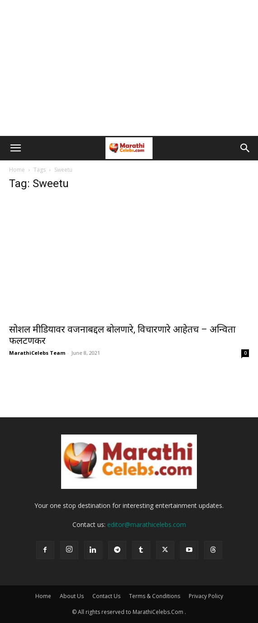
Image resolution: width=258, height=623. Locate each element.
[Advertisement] (129, 68)
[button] (15, 148)
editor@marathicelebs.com (146, 524)
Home (17, 170)
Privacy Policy (206, 596)
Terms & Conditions (154, 596)
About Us (72, 596)
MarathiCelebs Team (37, 352)
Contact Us (106, 596)
